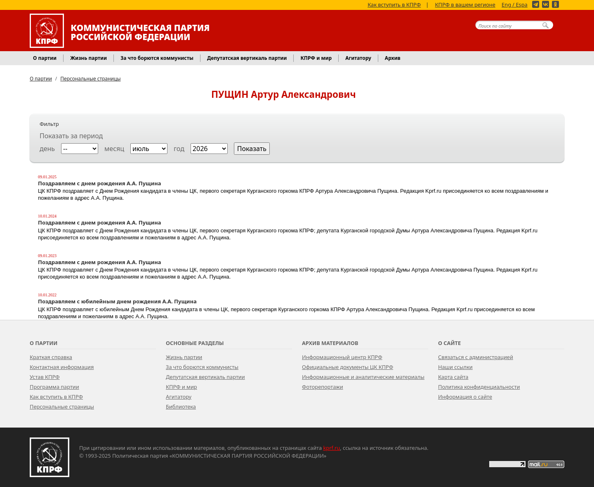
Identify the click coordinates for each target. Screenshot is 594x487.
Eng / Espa (515, 4)
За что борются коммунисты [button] (156, 57)
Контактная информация (62, 367)
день (47, 148)
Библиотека (181, 406)
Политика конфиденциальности (479, 386)
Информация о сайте (465, 396)
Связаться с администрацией (475, 357)
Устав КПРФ (44, 377)
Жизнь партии (184, 357)
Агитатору (178, 396)
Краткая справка (51, 357)
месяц (114, 148)
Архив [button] (393, 57)
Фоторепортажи (322, 386)
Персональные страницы (90, 78)
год (179, 148)
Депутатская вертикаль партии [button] (247, 57)
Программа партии (54, 386)
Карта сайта (453, 377)
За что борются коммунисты (202, 367)
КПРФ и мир (181, 386)
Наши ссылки (455, 367)
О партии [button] (45, 57)
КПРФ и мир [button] (316, 57)
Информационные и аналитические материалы (363, 377)
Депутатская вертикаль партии (205, 377)
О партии (41, 78)
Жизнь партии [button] (88, 57)
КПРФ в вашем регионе (465, 4)
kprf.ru (331, 448)
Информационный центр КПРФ (342, 357)
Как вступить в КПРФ (394, 4)
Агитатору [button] (358, 57)
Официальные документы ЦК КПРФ (347, 367)
